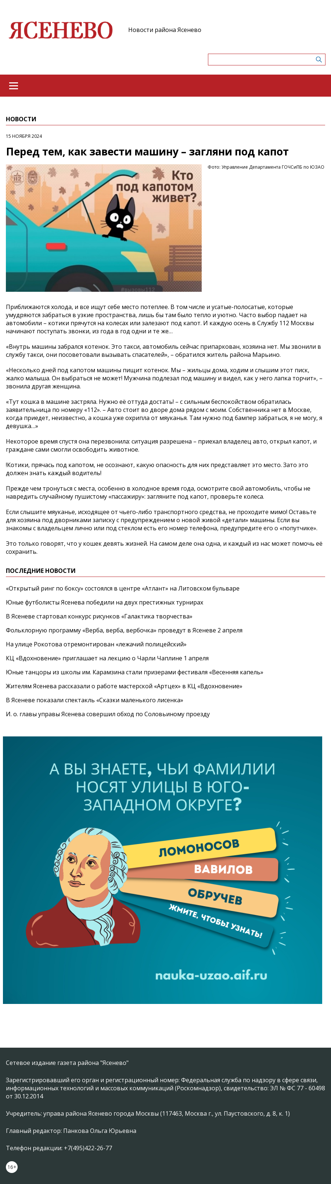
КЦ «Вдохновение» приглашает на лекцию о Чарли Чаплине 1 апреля (107, 658)
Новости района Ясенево (164, 30)
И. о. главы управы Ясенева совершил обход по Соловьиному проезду (108, 714)
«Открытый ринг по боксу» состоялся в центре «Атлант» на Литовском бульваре (123, 588)
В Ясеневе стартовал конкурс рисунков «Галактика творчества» (99, 616)
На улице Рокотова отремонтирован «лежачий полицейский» (96, 644)
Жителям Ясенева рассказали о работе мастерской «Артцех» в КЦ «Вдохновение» (124, 686)
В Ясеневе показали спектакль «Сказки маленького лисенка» (94, 700)
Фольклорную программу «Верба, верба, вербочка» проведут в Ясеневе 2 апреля (124, 630)
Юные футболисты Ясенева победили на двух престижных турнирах (104, 602)
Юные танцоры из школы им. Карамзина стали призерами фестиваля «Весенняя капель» (134, 672)
